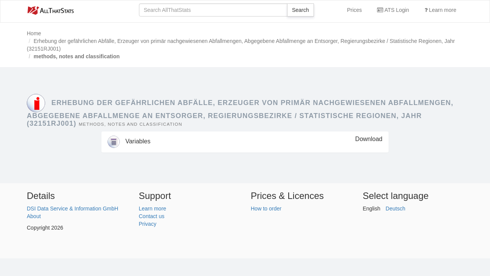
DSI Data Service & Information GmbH (72, 208)
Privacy (148, 224)
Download (368, 139)
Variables (129, 141)
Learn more (440, 10)
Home (34, 33)
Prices (354, 10)
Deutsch (395, 208)
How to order (266, 208)
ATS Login (393, 10)
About (34, 216)
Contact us (152, 216)
